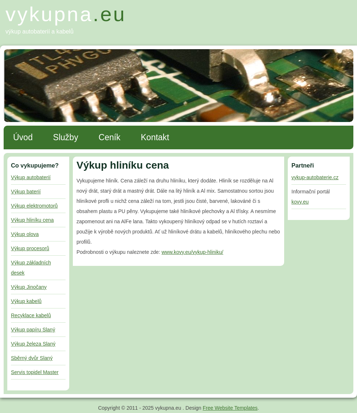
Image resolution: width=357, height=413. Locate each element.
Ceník (110, 137)
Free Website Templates (230, 408)
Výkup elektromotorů (34, 206)
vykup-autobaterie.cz (314, 177)
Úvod (23, 137)
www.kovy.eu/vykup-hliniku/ (192, 252)
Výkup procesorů (30, 248)
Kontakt (155, 137)
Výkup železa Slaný (33, 344)
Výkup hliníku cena (32, 220)
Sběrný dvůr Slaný (31, 358)
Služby (65, 137)
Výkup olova (25, 234)
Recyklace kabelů (31, 315)
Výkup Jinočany (29, 287)
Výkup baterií (26, 191)
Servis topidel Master (35, 372)
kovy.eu (300, 202)
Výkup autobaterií (31, 177)
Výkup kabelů (26, 301)
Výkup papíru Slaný (33, 330)
